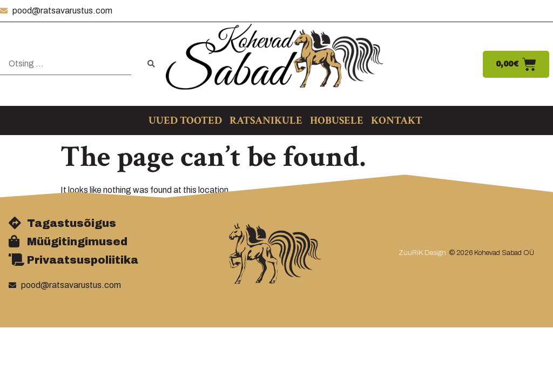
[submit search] (151, 64)
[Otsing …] (65, 64)
